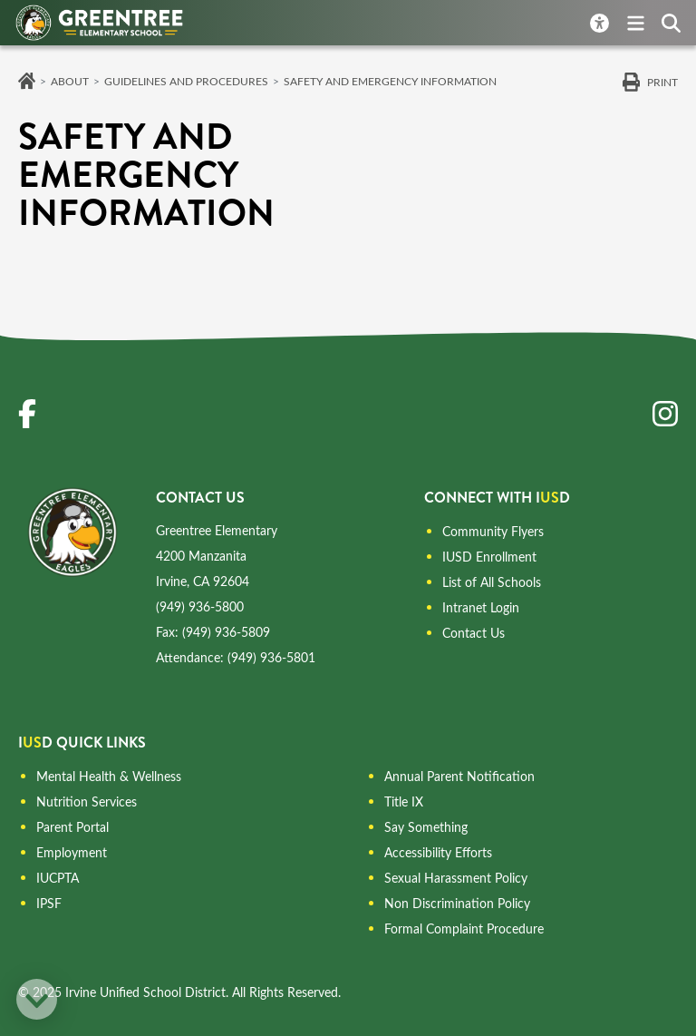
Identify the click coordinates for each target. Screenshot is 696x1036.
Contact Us (473, 632)
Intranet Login (480, 607)
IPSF (49, 903)
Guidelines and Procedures (186, 80)
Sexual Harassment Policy (455, 877)
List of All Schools (491, 582)
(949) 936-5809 (226, 631)
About (70, 80)
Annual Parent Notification (459, 776)
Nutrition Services (86, 801)
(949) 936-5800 (200, 606)
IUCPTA (57, 877)
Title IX (403, 801)
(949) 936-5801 (271, 657)
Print (662, 81)
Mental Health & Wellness (108, 776)
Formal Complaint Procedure (464, 928)
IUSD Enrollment (489, 556)
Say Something (426, 827)
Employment (71, 852)
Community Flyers (493, 531)
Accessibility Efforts (438, 852)
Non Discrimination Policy (457, 903)
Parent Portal (72, 827)
